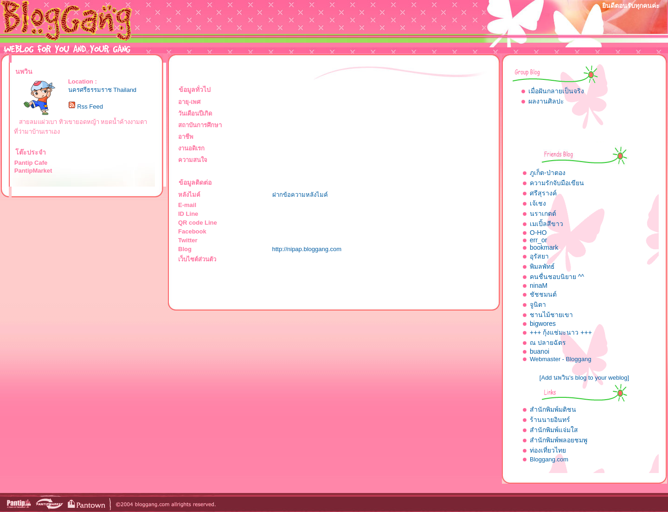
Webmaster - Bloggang (560, 359)
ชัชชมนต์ (543, 294)
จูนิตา (538, 304)
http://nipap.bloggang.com (307, 249)
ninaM (538, 285)
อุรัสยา (539, 256)
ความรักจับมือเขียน (557, 183)
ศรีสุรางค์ (543, 193)
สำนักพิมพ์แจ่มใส (554, 430)
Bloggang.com (549, 459)
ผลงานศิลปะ (546, 101)
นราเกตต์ (543, 213)
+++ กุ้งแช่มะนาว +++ (561, 332)
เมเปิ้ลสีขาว (546, 223)
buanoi (539, 351)
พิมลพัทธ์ (542, 266)
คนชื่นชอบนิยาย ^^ (557, 276)
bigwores (543, 323)
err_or (538, 240)
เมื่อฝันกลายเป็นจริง (556, 91)
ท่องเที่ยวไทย (548, 450)
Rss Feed (90, 106)
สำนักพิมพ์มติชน (553, 409)
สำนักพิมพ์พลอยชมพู (558, 440)
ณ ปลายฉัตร (548, 342)
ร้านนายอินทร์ (550, 419)
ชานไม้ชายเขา (551, 314)
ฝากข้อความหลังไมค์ (300, 194)
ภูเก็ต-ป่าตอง (547, 172)
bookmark (544, 247)
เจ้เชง (538, 203)
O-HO (538, 232)
